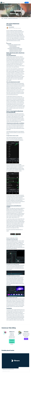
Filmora (7, 208)
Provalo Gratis (12, 340)
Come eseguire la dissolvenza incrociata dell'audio (15, 48)
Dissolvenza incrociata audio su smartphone (16, 49)
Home (2, 18)
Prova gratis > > (15, 235)
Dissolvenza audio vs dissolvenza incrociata (14, 44)
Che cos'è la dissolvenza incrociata (14, 47)
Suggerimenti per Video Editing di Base (13, 18)
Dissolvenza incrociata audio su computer (15, 51)
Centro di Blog (5, 18)
